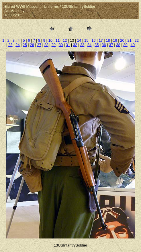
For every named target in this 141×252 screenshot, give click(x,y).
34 (89, 45)
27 (39, 45)
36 (104, 45)
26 (32, 45)
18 (108, 40)
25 (25, 45)
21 (129, 40)
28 (46, 45)
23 (10, 45)
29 (54, 45)
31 (68, 45)
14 (79, 40)
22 (137, 40)
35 (97, 45)
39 (125, 45)
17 (101, 40)
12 (65, 40)
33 (82, 45)
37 (111, 45)
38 (118, 45)
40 (132, 45)
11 (58, 40)
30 (61, 45)
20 (122, 40)
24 (17, 45)
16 (93, 40)
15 (86, 40)
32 (75, 45)
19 (115, 40)
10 (50, 40)
